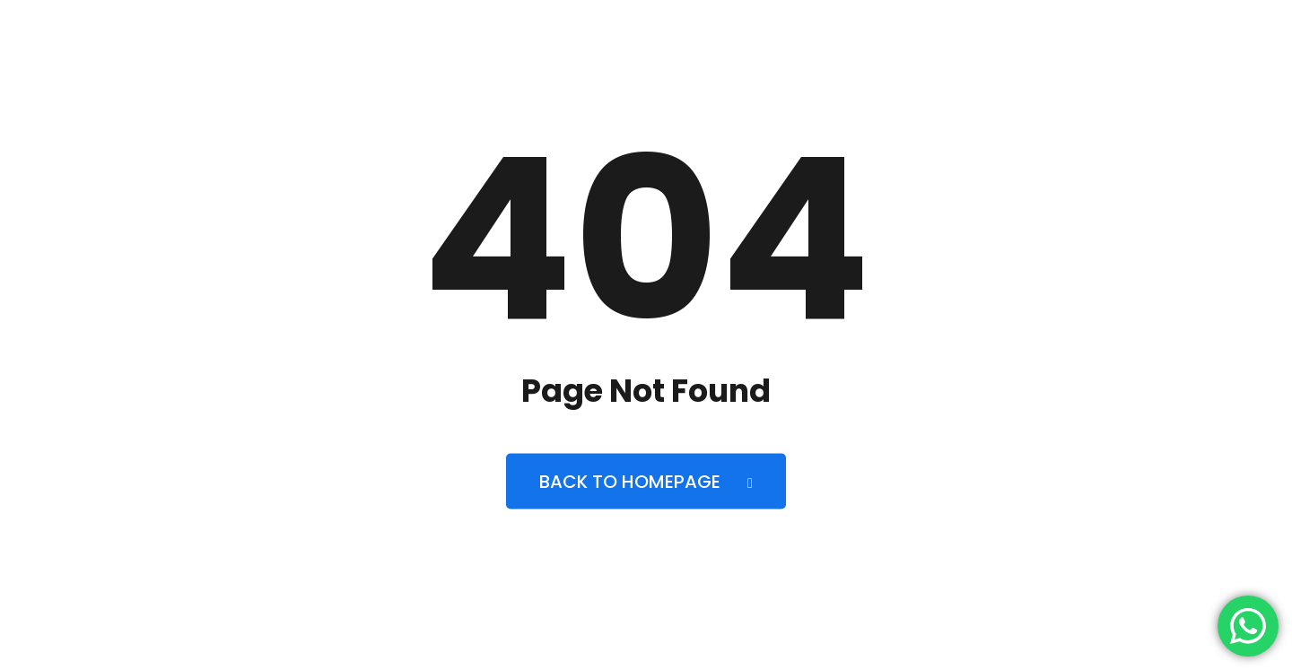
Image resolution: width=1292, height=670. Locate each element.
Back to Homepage (646, 480)
